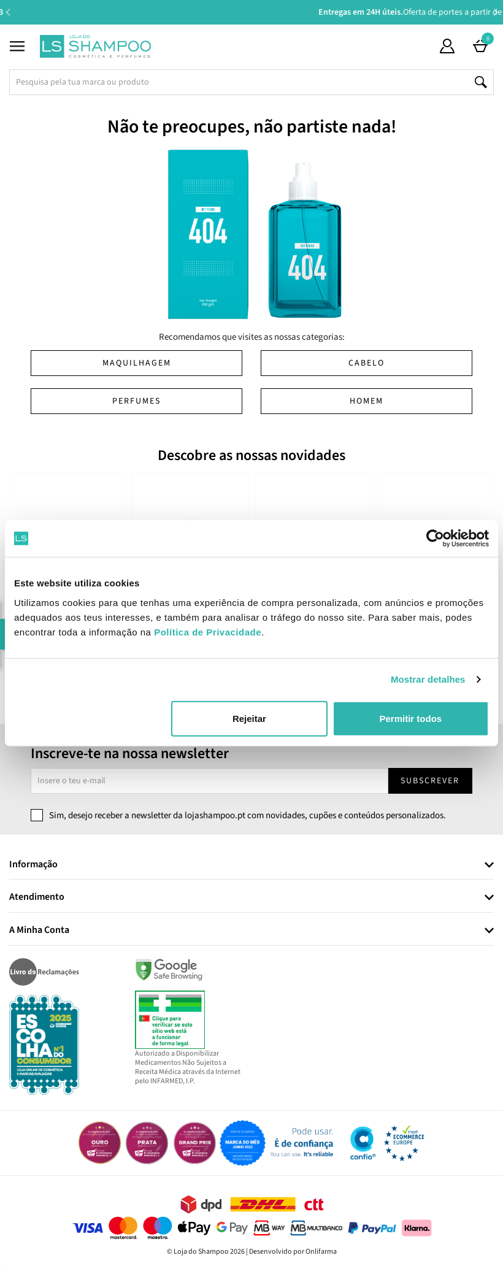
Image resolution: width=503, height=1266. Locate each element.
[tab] (251, 865)
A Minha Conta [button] (39, 930)
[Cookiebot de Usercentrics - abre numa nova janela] (435, 538)
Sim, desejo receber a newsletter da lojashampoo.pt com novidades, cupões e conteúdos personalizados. (247, 815)
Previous (7, 12)
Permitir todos (410, 718)
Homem (366, 401)
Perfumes (136, 401)
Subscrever (430, 781)
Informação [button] (33, 864)
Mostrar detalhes (428, 679)
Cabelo (366, 363)
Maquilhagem (136, 363)
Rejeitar (249, 718)
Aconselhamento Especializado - (258, 12)
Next (495, 12)
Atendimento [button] (36, 897)
